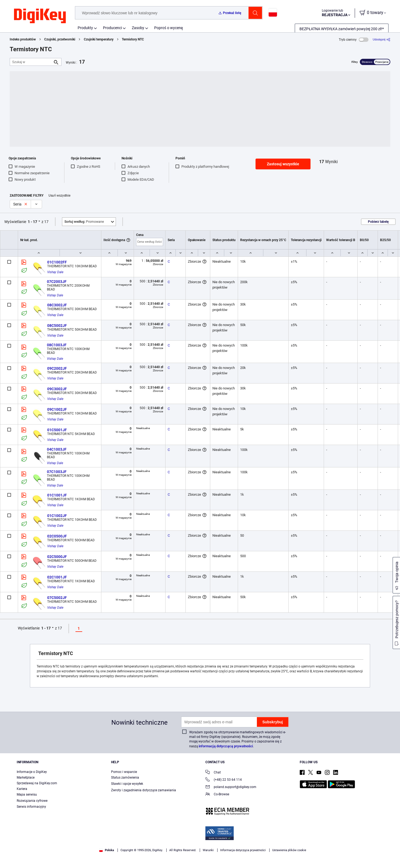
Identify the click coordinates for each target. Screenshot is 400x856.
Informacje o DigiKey (32, 772)
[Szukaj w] (31, 62)
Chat (213, 772)
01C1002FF (57, 262)
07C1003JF (57, 472)
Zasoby (138, 28)
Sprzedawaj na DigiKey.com (37, 783)
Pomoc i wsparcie (124, 772)
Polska (106, 850)
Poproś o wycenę (168, 28)
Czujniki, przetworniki (59, 39)
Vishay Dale (55, 272)
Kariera (22, 789)
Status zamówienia (125, 777)
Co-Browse (217, 794)
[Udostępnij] (381, 39)
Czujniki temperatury (98, 39)
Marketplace (26, 777)
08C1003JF (57, 345)
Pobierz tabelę (378, 222)
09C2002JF (57, 368)
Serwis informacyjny (31, 807)
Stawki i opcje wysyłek (127, 784)
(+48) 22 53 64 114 (223, 780)
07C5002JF (57, 597)
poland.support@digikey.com (230, 787)
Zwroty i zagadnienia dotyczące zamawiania (143, 790)
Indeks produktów (23, 39)
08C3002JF (57, 305)
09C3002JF (57, 389)
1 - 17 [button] (32, 222)
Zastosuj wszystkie (283, 164)
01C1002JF (57, 515)
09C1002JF (57, 409)
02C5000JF (57, 556)
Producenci (112, 28)
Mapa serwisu (27, 794)
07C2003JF (57, 281)
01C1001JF (57, 495)
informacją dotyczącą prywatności (226, 746)
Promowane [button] (84, 222)
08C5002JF (57, 325)
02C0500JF (57, 536)
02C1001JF (57, 577)
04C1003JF (57, 449)
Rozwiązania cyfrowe (32, 801)
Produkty (85, 28)
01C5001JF (57, 430)
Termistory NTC (133, 39)
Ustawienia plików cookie (289, 850)
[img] (40, 16)
